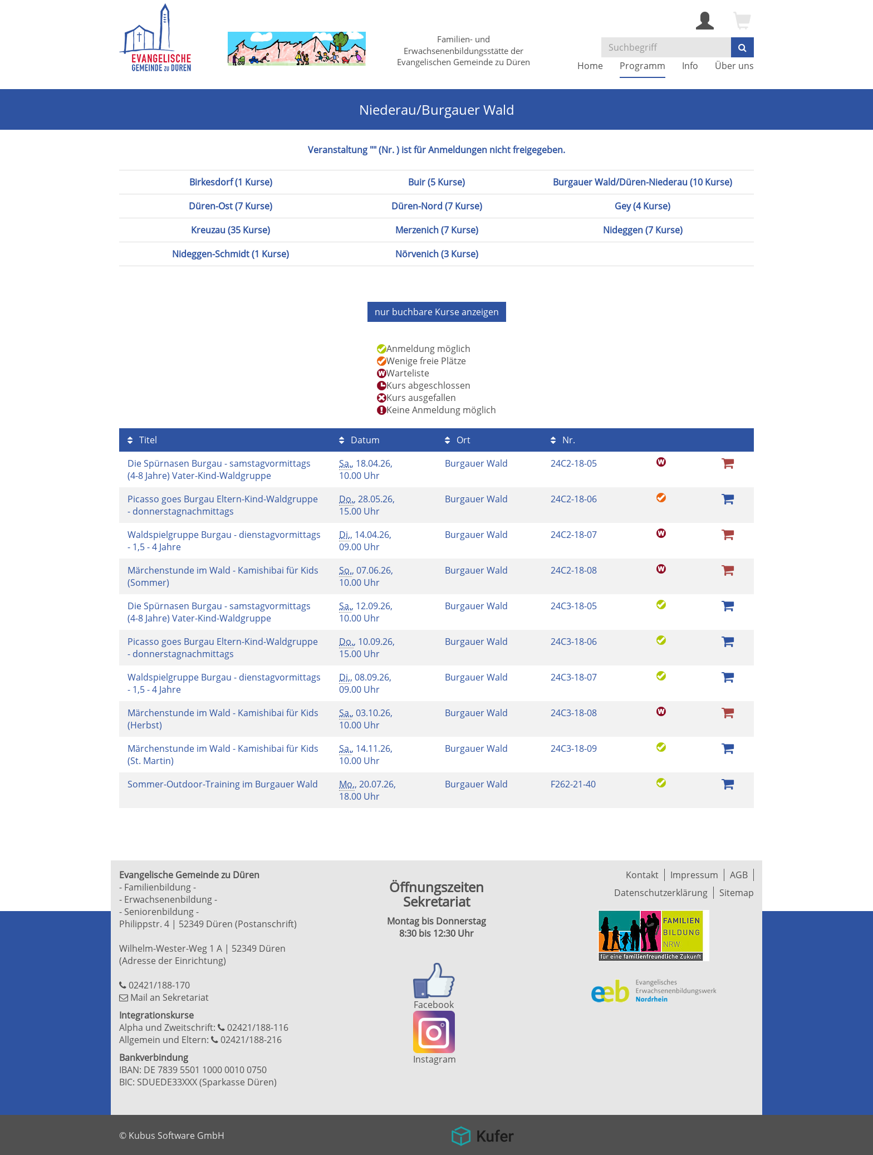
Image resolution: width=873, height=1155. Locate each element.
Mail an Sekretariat (169, 997)
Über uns (734, 66)
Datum (359, 440)
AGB (739, 875)
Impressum (694, 875)
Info (690, 66)
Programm (642, 66)
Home (590, 66)
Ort (457, 440)
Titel (142, 440)
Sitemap (736, 893)
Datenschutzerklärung (661, 893)
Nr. (563, 440)
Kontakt (642, 875)
